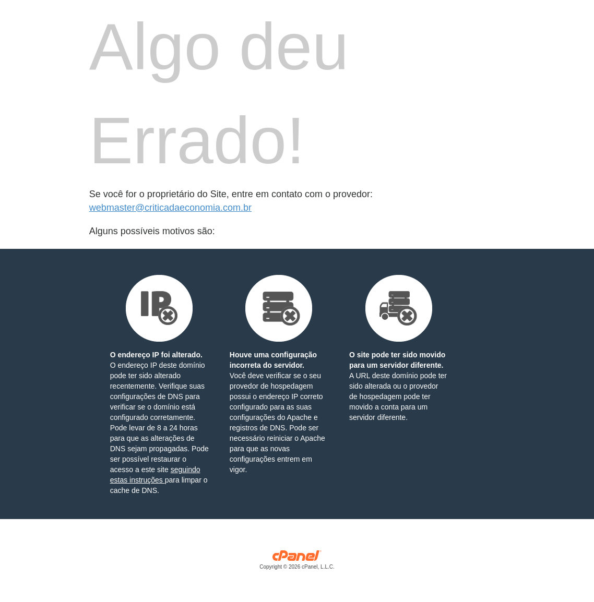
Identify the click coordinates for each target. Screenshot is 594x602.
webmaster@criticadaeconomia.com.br (170, 207)
